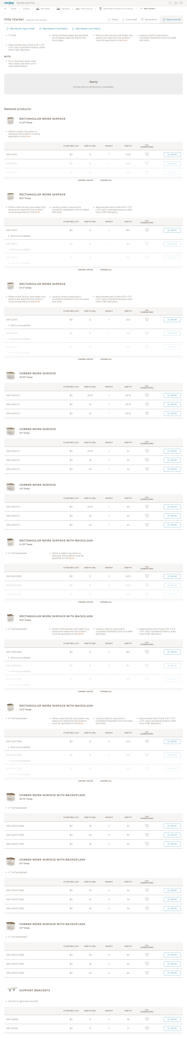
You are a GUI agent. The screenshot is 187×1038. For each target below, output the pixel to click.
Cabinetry (63, 9)
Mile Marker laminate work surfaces (116, 9)
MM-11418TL (147, 9)
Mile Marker (43, 9)
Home (13, 9)
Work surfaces (84, 9)
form (124, 40)
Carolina (26, 9)
